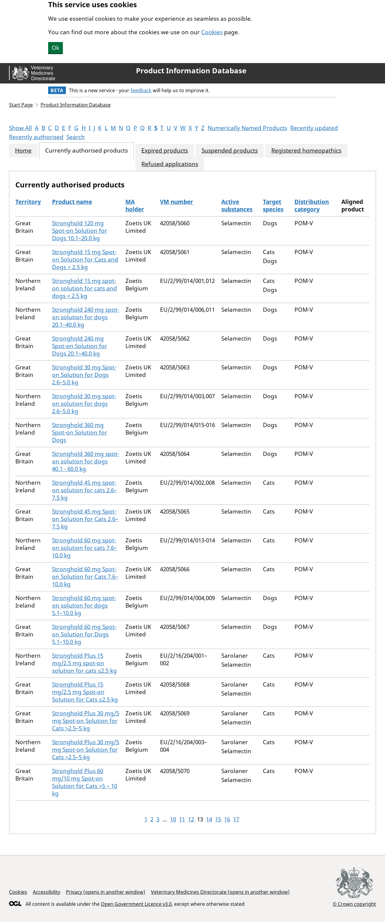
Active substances (236, 205)
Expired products (164, 150)
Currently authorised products (86, 150)
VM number (176, 202)
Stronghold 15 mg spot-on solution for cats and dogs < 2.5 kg (84, 288)
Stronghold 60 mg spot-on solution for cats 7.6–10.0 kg (84, 547)
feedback (141, 90)
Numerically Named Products (247, 128)
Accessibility (46, 892)
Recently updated (314, 128)
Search (75, 137)
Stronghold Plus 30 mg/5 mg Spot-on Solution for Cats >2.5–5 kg (85, 720)
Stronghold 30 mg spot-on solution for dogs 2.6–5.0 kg (84, 403)
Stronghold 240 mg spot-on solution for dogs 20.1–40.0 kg (85, 317)
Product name (72, 202)
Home (23, 150)
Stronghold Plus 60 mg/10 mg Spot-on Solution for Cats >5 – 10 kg (84, 782)
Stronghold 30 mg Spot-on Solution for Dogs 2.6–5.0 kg (84, 374)
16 (227, 819)
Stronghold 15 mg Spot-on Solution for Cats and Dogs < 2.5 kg (85, 259)
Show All (20, 128)
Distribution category (311, 205)
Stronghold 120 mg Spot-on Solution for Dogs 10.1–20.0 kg (79, 230)
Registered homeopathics (306, 150)
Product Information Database (191, 70)
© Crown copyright (354, 904)
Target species (273, 205)
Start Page (21, 105)
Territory (28, 202)
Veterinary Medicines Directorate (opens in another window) (220, 892)
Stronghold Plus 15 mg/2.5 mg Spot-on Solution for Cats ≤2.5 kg (85, 692)
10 (173, 819)
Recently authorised (36, 137)
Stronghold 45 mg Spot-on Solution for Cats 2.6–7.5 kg (85, 519)
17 (236, 819)
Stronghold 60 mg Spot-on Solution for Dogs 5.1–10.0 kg (84, 634)
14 (209, 819)
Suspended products (230, 150)
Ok (55, 48)
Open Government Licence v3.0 (136, 904)
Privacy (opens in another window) (105, 892)
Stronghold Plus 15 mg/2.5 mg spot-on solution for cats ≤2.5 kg (84, 663)
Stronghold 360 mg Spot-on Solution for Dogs (79, 432)
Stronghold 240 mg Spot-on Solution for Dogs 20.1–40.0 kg (79, 346)
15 (218, 819)
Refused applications (169, 164)
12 (191, 819)
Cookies (212, 32)
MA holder (134, 205)
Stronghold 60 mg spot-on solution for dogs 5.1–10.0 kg (84, 605)
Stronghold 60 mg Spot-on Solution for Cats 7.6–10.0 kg (85, 576)
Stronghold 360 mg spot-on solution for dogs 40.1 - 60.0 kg (85, 461)
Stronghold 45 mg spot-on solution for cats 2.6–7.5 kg (84, 490)
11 (182, 819)
